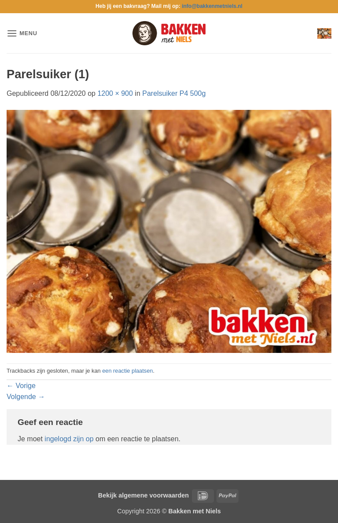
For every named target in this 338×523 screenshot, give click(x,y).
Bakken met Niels (195, 511)
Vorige (21, 385)
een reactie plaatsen (127, 370)
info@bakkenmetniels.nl (212, 6)
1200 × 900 (115, 93)
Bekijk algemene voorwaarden (143, 495)
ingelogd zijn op (68, 439)
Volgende (26, 396)
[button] (22, 33)
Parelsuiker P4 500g (174, 93)
